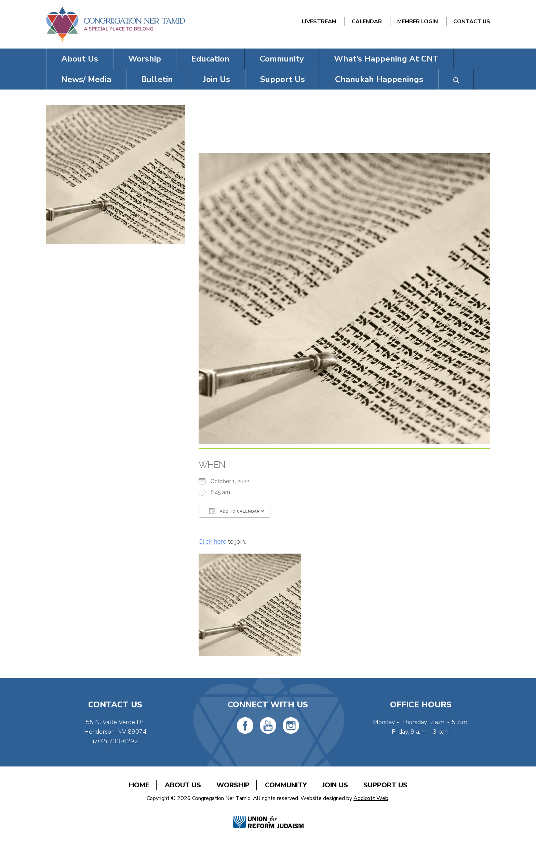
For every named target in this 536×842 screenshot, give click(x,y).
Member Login (417, 21)
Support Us (282, 79)
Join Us (216, 79)
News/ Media (86, 79)
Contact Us (471, 21)
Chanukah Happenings (379, 79)
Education (210, 58)
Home (139, 785)
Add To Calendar (234, 511)
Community (282, 58)
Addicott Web (370, 798)
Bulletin (157, 79)
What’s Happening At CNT (386, 58)
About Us (79, 58)
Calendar (367, 21)
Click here (213, 541)
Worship (144, 58)
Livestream (319, 21)
